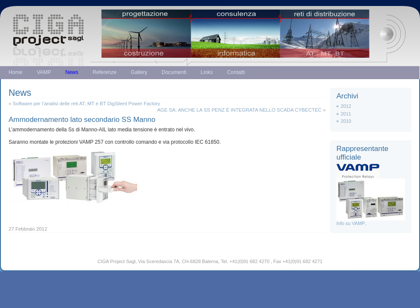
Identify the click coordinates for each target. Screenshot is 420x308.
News (71, 72)
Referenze (105, 72)
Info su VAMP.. (370, 221)
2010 (346, 121)
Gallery (139, 72)
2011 (346, 113)
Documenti (174, 72)
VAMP (44, 72)
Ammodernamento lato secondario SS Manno (82, 120)
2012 (346, 106)
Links (207, 72)
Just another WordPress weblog (210, 29)
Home (15, 72)
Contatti (236, 72)
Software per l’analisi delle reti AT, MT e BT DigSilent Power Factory (86, 103)
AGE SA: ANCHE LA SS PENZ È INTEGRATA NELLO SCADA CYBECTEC (239, 110)
